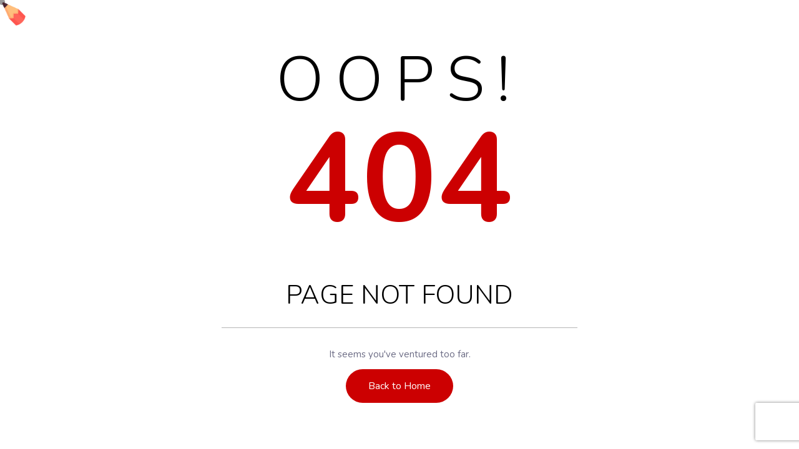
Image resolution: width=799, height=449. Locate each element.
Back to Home (399, 386)
